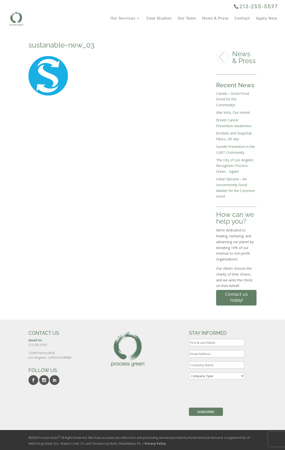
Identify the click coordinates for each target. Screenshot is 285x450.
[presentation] (226, 392)
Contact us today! (236, 297)
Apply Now (266, 18)
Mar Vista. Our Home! (233, 112)
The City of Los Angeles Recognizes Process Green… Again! (235, 166)
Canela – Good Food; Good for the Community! (232, 99)
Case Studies (159, 18)
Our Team (187, 18)
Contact (242, 18)
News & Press (215, 18)
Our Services (122, 18)
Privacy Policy (155, 443)
